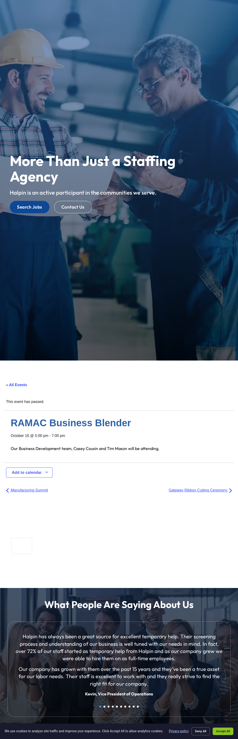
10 (138, 707)
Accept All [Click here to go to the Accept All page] (221, 730)
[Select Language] (199, 9)
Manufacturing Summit (27, 490)
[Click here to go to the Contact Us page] (73, 207)
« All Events (16, 385)
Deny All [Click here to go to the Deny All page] (197, 730)
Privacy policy (174, 730)
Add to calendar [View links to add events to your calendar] (30, 472)
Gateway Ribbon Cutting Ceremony (200, 490)
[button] (227, 9)
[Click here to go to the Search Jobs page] (30, 207)
